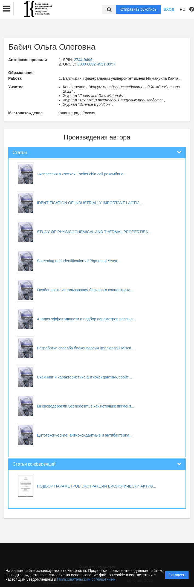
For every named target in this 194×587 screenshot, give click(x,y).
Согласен (177, 575)
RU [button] (182, 9)
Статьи (20, 152)
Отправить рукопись (138, 9)
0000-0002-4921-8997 (96, 64)
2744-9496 (83, 60)
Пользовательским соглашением (86, 579)
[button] (7, 9)
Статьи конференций (34, 464)
